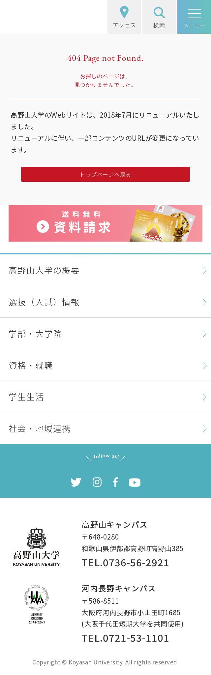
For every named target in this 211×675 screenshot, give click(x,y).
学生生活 (26, 396)
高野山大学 (41, 17)
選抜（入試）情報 (44, 301)
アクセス (124, 17)
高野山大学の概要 (44, 270)
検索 (159, 18)
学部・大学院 (35, 333)
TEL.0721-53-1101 (125, 637)
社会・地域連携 (40, 428)
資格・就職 (31, 365)
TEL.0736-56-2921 (125, 562)
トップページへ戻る (105, 174)
